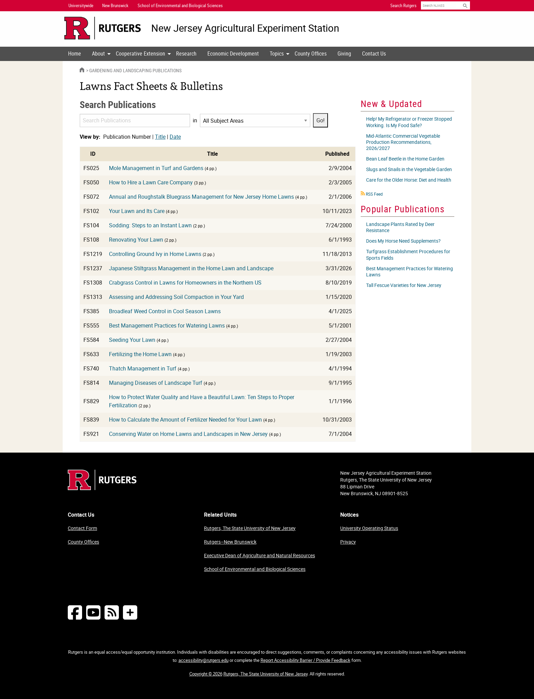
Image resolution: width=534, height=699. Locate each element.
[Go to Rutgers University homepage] (103, 28)
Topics (277, 53)
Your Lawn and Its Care (136, 211)
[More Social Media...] (130, 612)
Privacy (348, 541)
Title (160, 136)
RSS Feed (374, 194)
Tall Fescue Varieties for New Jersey (403, 285)
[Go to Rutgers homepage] (102, 488)
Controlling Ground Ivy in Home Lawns (155, 254)
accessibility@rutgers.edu (203, 660)
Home (74, 53)
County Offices (311, 53)
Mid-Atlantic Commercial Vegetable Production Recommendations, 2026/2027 (403, 142)
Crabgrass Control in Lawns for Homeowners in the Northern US (185, 282)
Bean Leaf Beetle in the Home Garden (405, 158)
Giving (344, 53)
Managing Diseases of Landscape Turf (155, 382)
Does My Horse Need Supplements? (403, 241)
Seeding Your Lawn (132, 340)
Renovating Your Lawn (136, 239)
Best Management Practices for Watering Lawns (167, 325)
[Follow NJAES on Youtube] (93, 612)
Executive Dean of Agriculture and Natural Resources (259, 555)
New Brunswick (115, 5)
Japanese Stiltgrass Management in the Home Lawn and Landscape (191, 268)
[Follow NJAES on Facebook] (75, 612)
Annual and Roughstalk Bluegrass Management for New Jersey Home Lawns (201, 196)
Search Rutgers (403, 5)
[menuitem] (75, 54)
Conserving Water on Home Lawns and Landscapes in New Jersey (188, 434)
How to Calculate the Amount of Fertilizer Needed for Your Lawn (185, 419)
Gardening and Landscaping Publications (135, 70)
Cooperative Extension (140, 53)
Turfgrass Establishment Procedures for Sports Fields (408, 254)
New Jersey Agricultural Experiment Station (245, 28)
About (98, 53)
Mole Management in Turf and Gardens (156, 168)
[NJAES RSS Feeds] (112, 612)
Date (175, 136)
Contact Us (374, 53)
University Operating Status (369, 528)
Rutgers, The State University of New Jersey (250, 528)
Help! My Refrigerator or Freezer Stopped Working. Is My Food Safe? (409, 122)
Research (186, 53)
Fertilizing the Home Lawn (140, 354)
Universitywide (80, 5)
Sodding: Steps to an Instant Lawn (150, 225)
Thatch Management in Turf (142, 368)
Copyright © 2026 (205, 674)
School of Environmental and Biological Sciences (254, 569)
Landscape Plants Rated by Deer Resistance (400, 227)
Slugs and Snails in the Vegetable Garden (409, 169)
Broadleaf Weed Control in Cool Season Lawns (165, 311)
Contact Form (82, 528)
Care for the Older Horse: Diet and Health (408, 180)
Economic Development (233, 53)
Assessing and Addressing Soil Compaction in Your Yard (176, 297)
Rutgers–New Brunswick (230, 541)
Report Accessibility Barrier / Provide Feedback (305, 660)
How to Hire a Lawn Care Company (151, 182)
